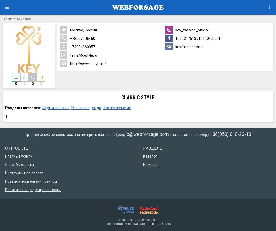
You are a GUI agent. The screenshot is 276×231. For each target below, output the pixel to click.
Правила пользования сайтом (31, 181)
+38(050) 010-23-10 (230, 134)
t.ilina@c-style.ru (78, 55)
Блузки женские (56, 108)
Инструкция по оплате (24, 173)
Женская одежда (86, 108)
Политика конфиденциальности (33, 190)
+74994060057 (77, 46)
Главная (8, 19)
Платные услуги (18, 156)
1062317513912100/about (192, 38)
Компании (152, 165)
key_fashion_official (187, 30)
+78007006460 (77, 38)
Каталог (150, 156)
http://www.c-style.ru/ (83, 63)
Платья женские (117, 108)
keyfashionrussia (184, 46)
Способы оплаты (19, 165)
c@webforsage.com (147, 134)
